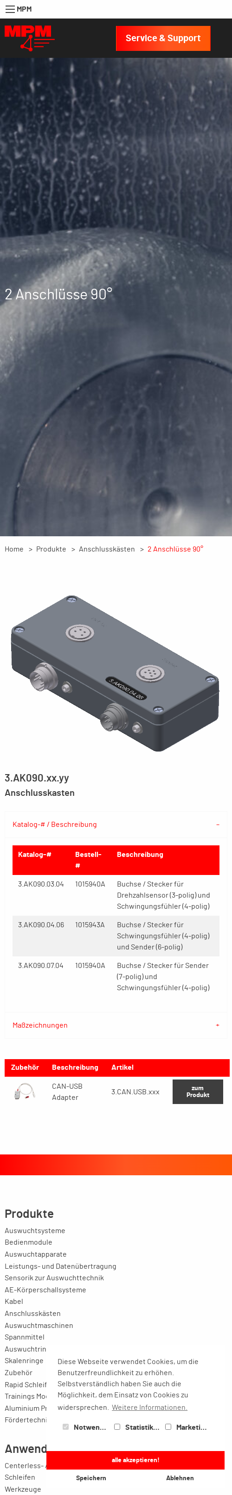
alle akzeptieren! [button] (136, 1460)
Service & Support (163, 38)
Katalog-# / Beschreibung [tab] (55, 824)
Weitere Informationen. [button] (149, 1407)
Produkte (51, 549)
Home (14, 549)
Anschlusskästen (107, 549)
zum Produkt (198, 1091)
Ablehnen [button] (180, 1478)
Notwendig (86, 1427)
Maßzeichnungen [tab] (40, 1025)
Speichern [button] (91, 1478)
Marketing (187, 1427)
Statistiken (137, 1427)
